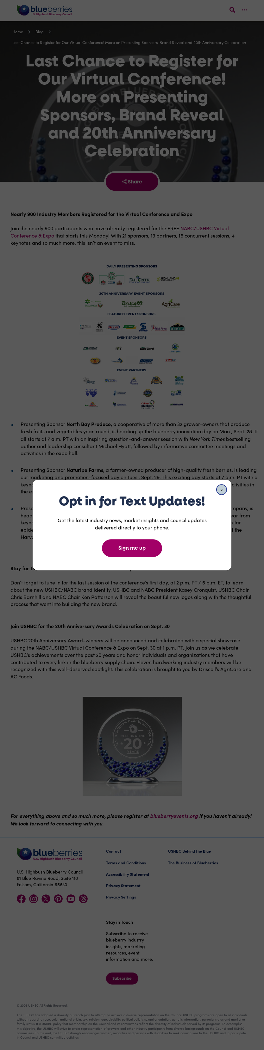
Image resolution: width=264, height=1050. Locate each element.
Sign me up (132, 548)
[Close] (221, 489)
